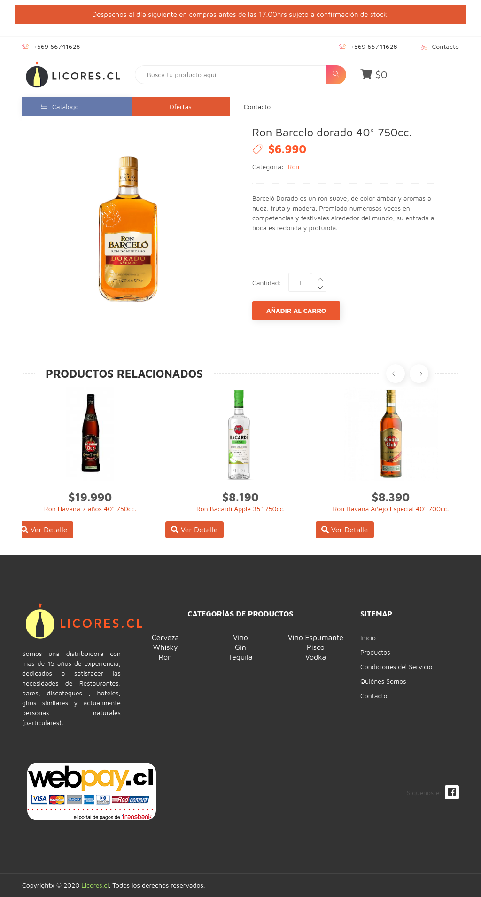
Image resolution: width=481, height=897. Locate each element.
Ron (294, 167)
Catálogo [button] (59, 106)
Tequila (240, 657)
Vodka (315, 657)
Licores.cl (95, 885)
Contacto (445, 46)
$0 (374, 74)
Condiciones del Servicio (396, 667)
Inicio (368, 637)
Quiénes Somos (383, 681)
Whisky (165, 647)
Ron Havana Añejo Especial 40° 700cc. (391, 509)
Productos (375, 652)
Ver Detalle (44, 529)
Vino (240, 637)
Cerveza (165, 637)
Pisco (316, 647)
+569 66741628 (56, 46)
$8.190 (240, 497)
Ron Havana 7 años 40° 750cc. (90, 509)
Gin (240, 647)
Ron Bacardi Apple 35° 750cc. (240, 509)
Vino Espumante (315, 637)
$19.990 (90, 497)
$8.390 (391, 497)
